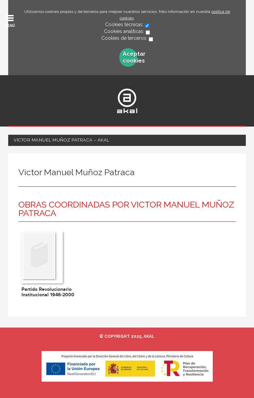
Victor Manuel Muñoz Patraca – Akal (61, 140)
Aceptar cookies (130, 57)
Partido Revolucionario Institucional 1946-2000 (47, 291)
